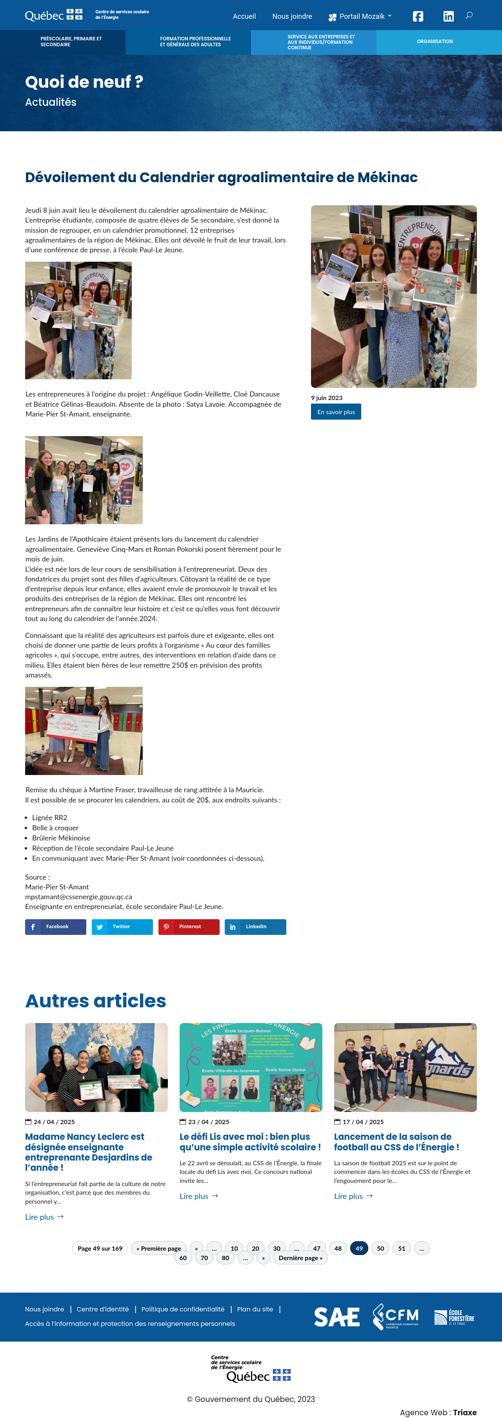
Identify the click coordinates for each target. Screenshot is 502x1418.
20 (255, 1248)
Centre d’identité (102, 1310)
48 (338, 1248)
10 (234, 1248)
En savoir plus (336, 411)
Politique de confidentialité (183, 1310)
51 (402, 1248)
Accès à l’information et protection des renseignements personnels (130, 1324)
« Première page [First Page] (158, 1248)
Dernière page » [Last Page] (301, 1257)
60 (183, 1257)
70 (204, 1257)
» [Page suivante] (263, 1257)
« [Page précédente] (196, 1248)
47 (317, 1248)
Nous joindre (44, 1310)
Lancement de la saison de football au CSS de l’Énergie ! (397, 1142)
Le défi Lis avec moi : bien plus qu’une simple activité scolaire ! (250, 1142)
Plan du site (255, 1310)
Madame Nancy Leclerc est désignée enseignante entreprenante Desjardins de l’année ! (88, 1152)
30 (276, 1248)
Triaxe (465, 1412)
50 (380, 1248)
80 (225, 1257)
